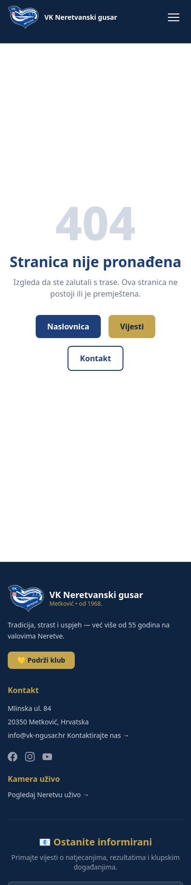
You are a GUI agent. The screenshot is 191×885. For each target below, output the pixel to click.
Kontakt (95, 358)
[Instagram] (30, 757)
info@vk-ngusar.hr (36, 735)
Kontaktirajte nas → (98, 735)
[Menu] (173, 17)
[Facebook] (12, 757)
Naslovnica (68, 326)
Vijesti (132, 326)
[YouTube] (47, 757)
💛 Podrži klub (41, 660)
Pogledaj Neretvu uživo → (48, 794)
